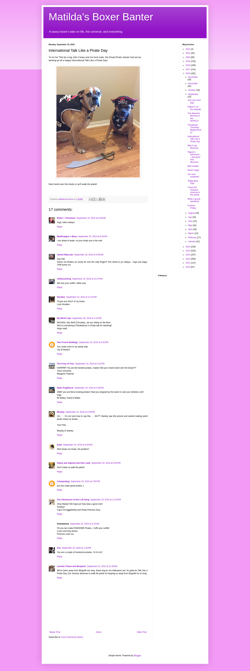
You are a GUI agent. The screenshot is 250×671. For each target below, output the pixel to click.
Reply (59, 227)
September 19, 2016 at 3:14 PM (86, 318)
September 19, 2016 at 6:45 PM (105, 463)
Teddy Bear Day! (193, 182)
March (191, 233)
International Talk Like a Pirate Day (194, 139)
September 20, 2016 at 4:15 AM (84, 524)
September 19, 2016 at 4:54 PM (77, 445)
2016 (188, 73)
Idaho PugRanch (65, 388)
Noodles (61, 297)
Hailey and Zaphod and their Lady (73, 463)
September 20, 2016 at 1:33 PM (76, 548)
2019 (188, 61)
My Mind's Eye (64, 318)
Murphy (60, 412)
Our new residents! (193, 175)
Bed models (193, 166)
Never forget (193, 170)
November (193, 83)
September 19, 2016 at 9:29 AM (88, 254)
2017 (188, 69)
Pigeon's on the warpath (194, 108)
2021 (188, 53)
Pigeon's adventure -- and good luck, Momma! (194, 157)
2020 (188, 57)
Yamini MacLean (65, 254)
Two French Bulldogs (67, 342)
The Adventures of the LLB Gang (73, 499)
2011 (188, 263)
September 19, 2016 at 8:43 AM (92, 236)
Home (98, 632)
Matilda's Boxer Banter (101, 17)
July (190, 217)
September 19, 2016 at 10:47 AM (87, 279)
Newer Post (54, 632)
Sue (59, 548)
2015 (188, 246)
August (191, 213)
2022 (188, 49)
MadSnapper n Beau (67, 236)
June (190, 221)
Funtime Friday (192, 206)
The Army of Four (65, 363)
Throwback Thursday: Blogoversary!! (194, 129)
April (190, 229)
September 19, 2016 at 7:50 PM (85, 481)
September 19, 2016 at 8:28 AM (91, 218)
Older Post (142, 632)
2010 (188, 267)
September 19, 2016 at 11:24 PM (105, 499)
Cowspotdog (63, 481)
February (192, 237)
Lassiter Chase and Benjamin (71, 566)
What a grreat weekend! (194, 200)
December (193, 77)
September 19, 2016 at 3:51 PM (90, 363)
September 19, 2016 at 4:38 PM (89, 388)
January (192, 241)
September (193, 94)
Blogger (137, 655)
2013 (188, 254)
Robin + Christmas (66, 218)
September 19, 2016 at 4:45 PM (80, 412)
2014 (188, 250)
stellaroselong (64, 279)
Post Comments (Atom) (72, 637)
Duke (59, 445)
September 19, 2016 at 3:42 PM (93, 342)
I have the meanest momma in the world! (194, 191)
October (192, 90)
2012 (188, 259)
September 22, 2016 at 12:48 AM (102, 566)
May (190, 225)
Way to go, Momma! (193, 146)
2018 (188, 65)
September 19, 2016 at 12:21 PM (81, 297)
